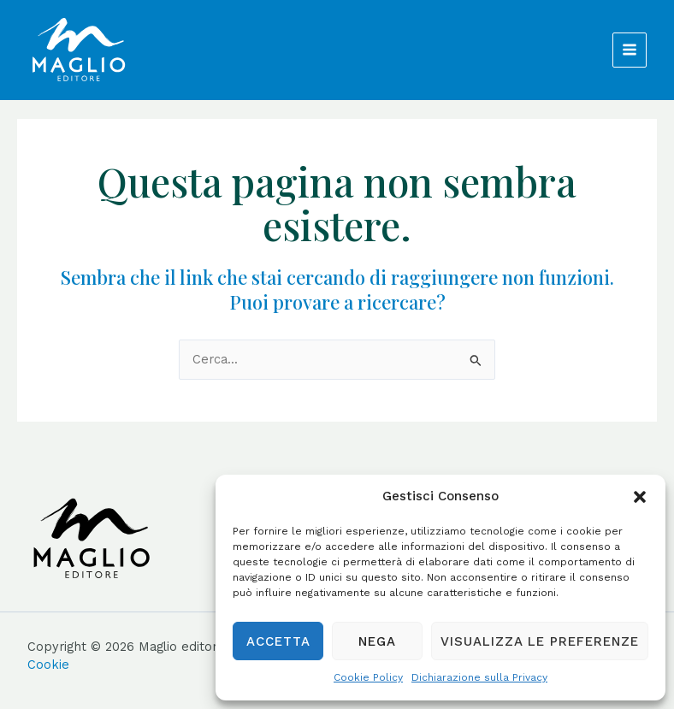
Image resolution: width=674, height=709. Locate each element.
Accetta (278, 641)
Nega (377, 641)
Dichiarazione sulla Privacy (479, 677)
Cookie (48, 664)
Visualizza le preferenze (539, 641)
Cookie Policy (368, 677)
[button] (639, 496)
